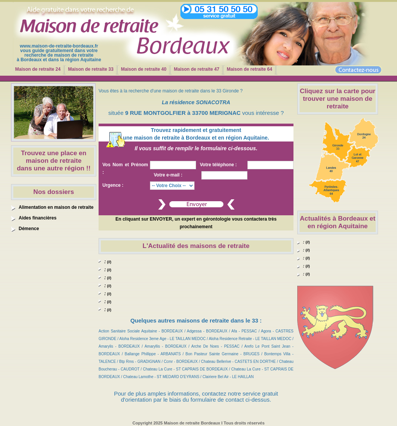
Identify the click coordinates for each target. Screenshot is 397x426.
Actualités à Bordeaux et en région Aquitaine (337, 222)
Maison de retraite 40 (143, 69)
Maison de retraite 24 (38, 69)
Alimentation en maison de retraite (56, 207)
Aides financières (37, 218)
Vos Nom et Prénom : (125, 168)
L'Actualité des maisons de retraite (196, 246)
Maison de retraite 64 (249, 69)
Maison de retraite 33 (90, 69)
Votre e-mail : (168, 175)
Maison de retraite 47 (196, 69)
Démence (29, 228)
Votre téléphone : (218, 164)
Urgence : (112, 185)
